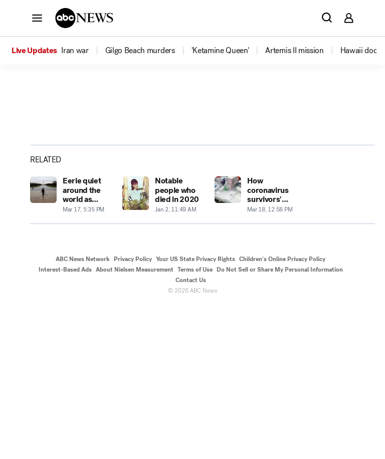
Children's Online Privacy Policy (282, 412)
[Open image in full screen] (200, 187)
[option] (57, 50)
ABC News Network (83, 412)
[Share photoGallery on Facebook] (265, 189)
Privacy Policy (133, 412)
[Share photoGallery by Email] (315, 189)
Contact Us (190, 433)
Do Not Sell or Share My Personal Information (280, 422)
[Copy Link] (340, 189)
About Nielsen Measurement (134, 422)
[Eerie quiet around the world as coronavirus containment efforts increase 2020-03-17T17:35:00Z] (70, 348)
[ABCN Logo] (84, 18)
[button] (37, 18)
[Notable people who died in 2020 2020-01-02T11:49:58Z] (162, 348)
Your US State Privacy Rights (195, 412)
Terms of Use (195, 422)
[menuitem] (74, 50)
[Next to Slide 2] (198, 230)
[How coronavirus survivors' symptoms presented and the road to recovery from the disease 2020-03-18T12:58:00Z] (255, 348)
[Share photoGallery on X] (290, 189)
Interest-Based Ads (65, 422)
